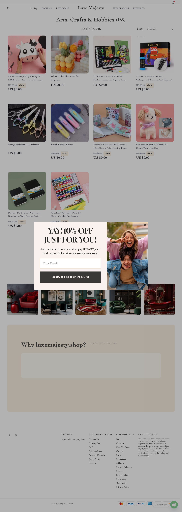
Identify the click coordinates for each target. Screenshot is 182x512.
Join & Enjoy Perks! (70, 277)
